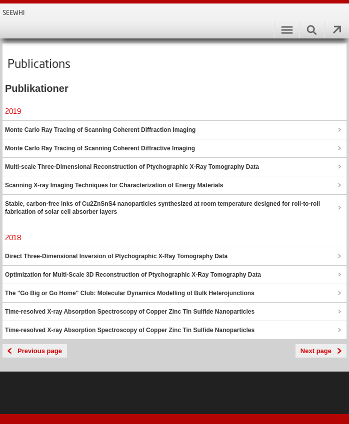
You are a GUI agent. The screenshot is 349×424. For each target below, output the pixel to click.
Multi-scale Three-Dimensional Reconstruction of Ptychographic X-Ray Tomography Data (132, 166)
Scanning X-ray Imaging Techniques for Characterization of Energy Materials (114, 185)
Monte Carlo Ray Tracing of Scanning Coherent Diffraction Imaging (100, 129)
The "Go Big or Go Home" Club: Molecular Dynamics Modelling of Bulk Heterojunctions (129, 293)
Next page (316, 351)
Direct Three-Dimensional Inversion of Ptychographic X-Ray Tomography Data (116, 256)
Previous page (40, 351)
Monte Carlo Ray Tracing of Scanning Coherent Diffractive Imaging (100, 148)
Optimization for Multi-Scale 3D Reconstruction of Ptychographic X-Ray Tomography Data (133, 274)
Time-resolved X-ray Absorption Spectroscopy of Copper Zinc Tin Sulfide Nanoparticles (129, 311)
